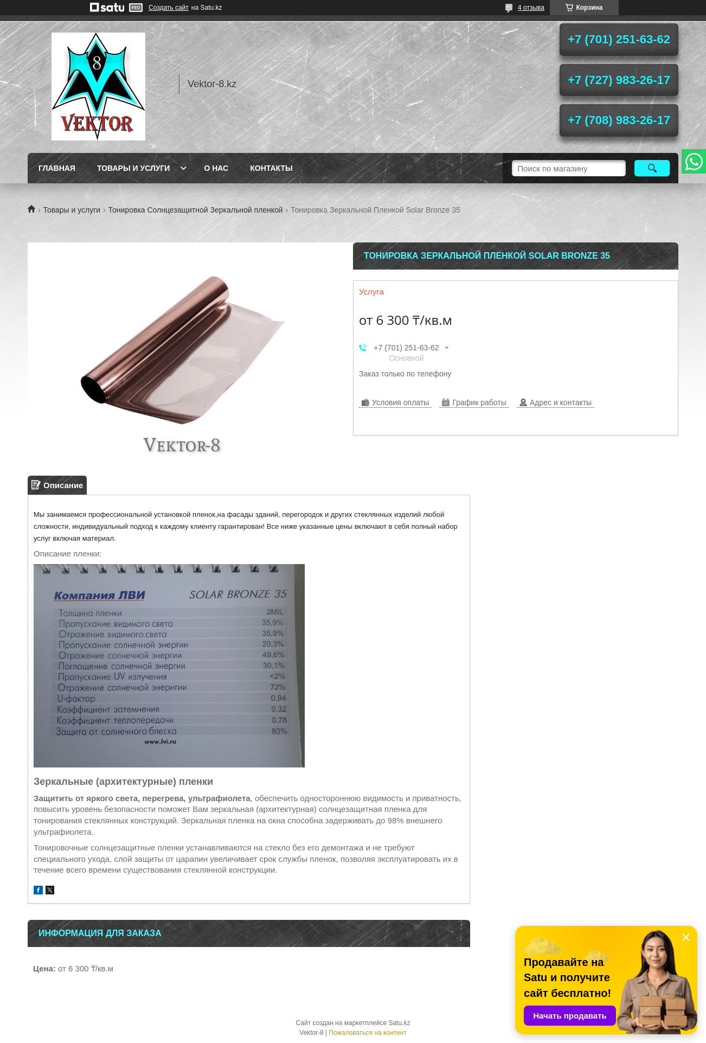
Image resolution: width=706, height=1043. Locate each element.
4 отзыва (531, 7)
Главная (56, 168)
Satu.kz (399, 1023)
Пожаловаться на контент (368, 1032)
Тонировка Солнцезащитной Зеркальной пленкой (195, 210)
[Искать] (652, 168)
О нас (216, 168)
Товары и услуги (133, 168)
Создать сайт (169, 7)
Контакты (271, 168)
